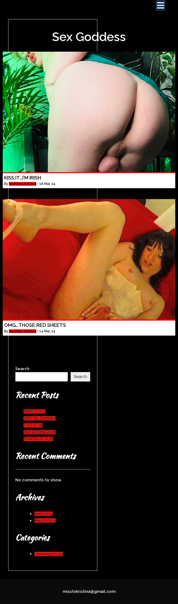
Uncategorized (48, 554)
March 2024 (45, 520)
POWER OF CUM (38, 439)
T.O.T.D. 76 (33, 425)
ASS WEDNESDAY (39, 432)
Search (22, 368)
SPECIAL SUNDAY (39, 418)
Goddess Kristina (22, 184)
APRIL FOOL (34, 411)
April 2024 (43, 514)
